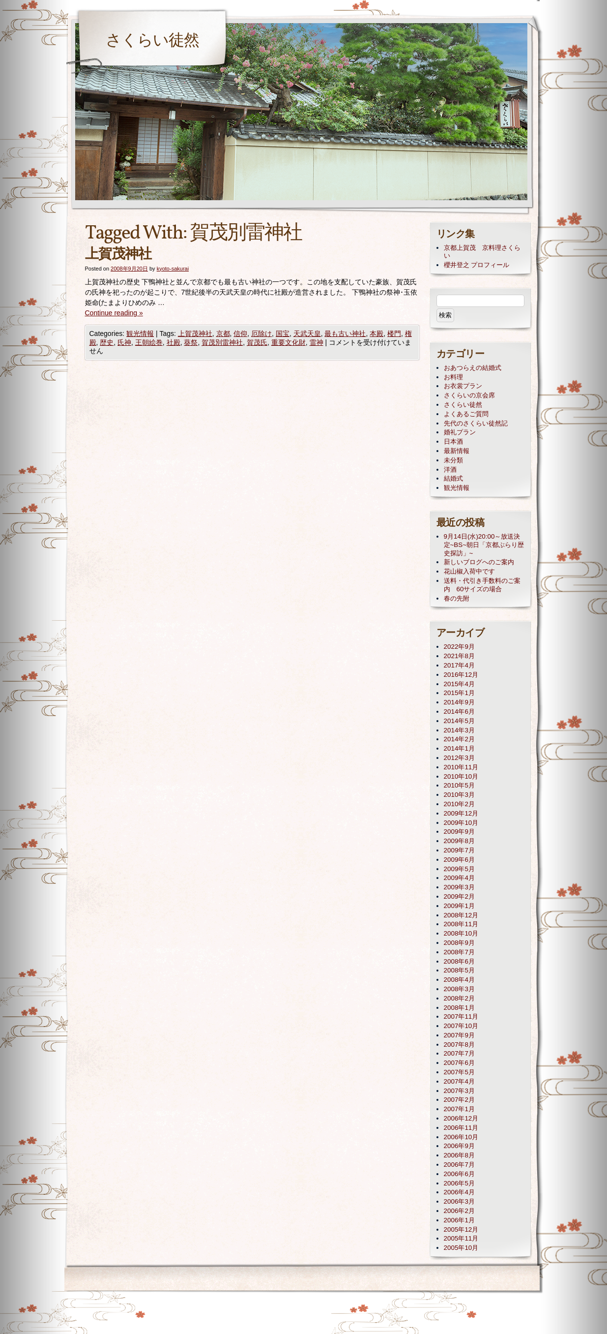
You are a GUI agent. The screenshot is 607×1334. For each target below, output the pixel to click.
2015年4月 (459, 684)
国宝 (282, 333)
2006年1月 (459, 1220)
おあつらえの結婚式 (472, 367)
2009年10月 (461, 822)
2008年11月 (461, 924)
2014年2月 (459, 739)
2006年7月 (459, 1164)
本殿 (376, 333)
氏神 (124, 342)
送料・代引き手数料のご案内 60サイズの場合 (482, 585)
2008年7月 (459, 952)
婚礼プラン (460, 432)
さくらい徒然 (152, 41)
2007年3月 (459, 1090)
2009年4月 (459, 877)
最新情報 (456, 451)
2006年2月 (459, 1210)
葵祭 (191, 342)
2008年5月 (459, 970)
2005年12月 (461, 1229)
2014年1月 (459, 748)
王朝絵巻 (149, 342)
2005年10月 (461, 1247)
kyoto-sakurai (173, 269)
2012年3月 (459, 757)
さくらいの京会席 (469, 395)
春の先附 (456, 598)
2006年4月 (459, 1192)
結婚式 (453, 478)
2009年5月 (459, 869)
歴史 (107, 342)
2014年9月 (459, 702)
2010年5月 (459, 785)
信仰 (240, 333)
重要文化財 (288, 342)
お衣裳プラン (463, 386)
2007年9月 (459, 1035)
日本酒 (453, 441)
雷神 (316, 342)
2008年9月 (459, 942)
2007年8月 (459, 1044)
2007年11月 (461, 1016)
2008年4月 (459, 979)
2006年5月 (459, 1183)
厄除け (261, 333)
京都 (223, 333)
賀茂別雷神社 (222, 342)
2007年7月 (459, 1053)
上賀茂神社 (118, 254)
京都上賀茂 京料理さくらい (482, 252)
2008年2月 (459, 998)
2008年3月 (459, 989)
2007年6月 (459, 1062)
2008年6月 (459, 961)
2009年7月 (459, 850)
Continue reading (114, 313)
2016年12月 (461, 674)
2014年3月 (459, 730)
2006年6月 (459, 1174)
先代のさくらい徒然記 (476, 423)
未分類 (453, 460)
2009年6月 (459, 859)
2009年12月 (461, 813)
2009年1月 (459, 906)
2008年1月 (459, 1007)
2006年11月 (461, 1127)
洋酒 (450, 469)
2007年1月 (459, 1109)
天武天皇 (307, 333)
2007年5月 (459, 1072)
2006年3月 (459, 1201)
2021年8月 (459, 656)
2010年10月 (461, 776)
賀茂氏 (257, 342)
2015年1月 (459, 693)
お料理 (453, 377)
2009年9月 (459, 831)
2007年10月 (461, 1026)
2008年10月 (461, 933)
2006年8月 (459, 1155)
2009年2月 (459, 896)
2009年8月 (459, 841)
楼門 (394, 333)
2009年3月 (459, 887)
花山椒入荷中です (469, 571)
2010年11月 (461, 767)
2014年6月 (459, 711)
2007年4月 (459, 1081)
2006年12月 (461, 1118)
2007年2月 (459, 1099)
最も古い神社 (345, 333)
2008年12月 (461, 915)
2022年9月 (459, 646)
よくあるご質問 (466, 414)
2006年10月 (461, 1137)
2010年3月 (459, 794)
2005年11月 (461, 1238)
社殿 (173, 342)
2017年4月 (459, 665)
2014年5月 (459, 721)
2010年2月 (459, 804)
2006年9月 (459, 1146)
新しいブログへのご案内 (479, 562)
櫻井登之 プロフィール (477, 265)
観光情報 (140, 333)
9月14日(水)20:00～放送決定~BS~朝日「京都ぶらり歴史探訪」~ (484, 545)
